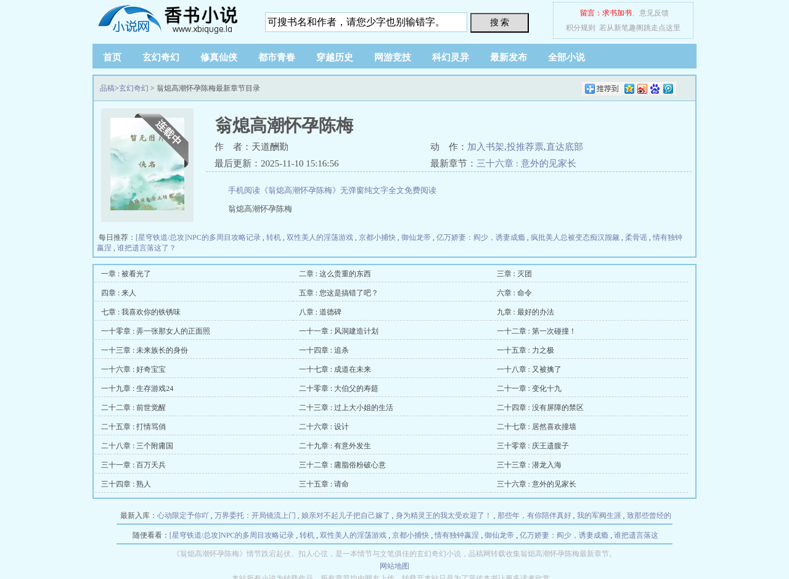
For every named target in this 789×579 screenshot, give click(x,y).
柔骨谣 (636, 237)
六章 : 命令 (514, 293)
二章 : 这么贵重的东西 (335, 273)
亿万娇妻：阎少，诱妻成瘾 (480, 237)
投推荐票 (525, 147)
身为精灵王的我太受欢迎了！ (444, 515)
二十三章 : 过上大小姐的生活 (346, 407)
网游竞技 (392, 57)
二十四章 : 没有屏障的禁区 (540, 407)
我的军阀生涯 (599, 515)
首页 (112, 57)
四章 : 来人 (118, 293)
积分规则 (580, 27)
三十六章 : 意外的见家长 (526, 163)
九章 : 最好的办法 (525, 312)
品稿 (169, 18)
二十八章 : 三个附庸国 (137, 445)
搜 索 (500, 22)
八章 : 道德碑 (320, 312)
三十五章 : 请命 (324, 484)
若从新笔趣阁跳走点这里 (640, 27)
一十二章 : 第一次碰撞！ (536, 331)
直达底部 (564, 147)
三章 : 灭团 (514, 273)
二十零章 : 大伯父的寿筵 (338, 388)
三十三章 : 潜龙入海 (529, 465)
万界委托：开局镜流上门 (255, 515)
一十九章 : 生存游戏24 (137, 388)
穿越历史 (334, 57)
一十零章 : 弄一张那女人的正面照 (155, 331)
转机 (273, 237)
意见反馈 (654, 13)
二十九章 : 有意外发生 (335, 445)
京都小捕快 (377, 237)
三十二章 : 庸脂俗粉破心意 (342, 465)
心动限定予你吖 (183, 515)
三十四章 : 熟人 (126, 484)
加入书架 (485, 147)
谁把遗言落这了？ (146, 248)
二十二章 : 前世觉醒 (133, 407)
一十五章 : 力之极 (525, 350)
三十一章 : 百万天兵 (133, 465)
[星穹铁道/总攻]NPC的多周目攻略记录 (198, 237)
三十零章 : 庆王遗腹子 (533, 445)
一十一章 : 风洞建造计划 (338, 331)
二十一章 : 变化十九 (529, 388)
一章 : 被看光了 (126, 273)
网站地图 (394, 566)
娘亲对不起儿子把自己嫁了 (345, 515)
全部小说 (566, 57)
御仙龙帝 (416, 237)
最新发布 (508, 57)
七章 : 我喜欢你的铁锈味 (141, 312)
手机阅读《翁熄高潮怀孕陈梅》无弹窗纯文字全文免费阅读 (332, 190)
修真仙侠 (218, 57)
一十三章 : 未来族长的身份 (144, 350)
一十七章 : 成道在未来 (335, 369)
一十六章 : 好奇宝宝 (133, 369)
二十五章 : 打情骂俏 (133, 426)
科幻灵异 (450, 57)
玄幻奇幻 (160, 57)
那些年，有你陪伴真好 (534, 515)
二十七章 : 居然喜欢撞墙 (536, 426)
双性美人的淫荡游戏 (320, 237)
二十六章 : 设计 (324, 426)
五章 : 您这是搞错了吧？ (338, 293)
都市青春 (276, 57)
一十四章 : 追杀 (324, 350)
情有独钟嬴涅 (457, 535)
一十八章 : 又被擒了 (529, 369)
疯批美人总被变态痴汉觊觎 (575, 237)
